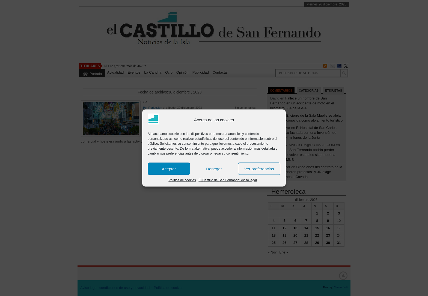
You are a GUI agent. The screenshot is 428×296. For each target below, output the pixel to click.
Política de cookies (182, 180)
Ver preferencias (259, 168)
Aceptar (169, 168)
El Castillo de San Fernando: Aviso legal (227, 180)
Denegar (214, 168)
